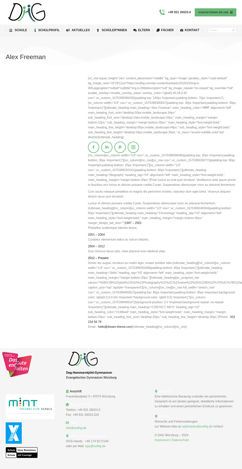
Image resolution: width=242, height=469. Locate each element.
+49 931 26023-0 (174, 12)
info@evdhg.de (76, 428)
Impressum (162, 440)
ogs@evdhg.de (95, 446)
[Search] (222, 30)
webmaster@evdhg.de (197, 426)
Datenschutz (180, 440)
